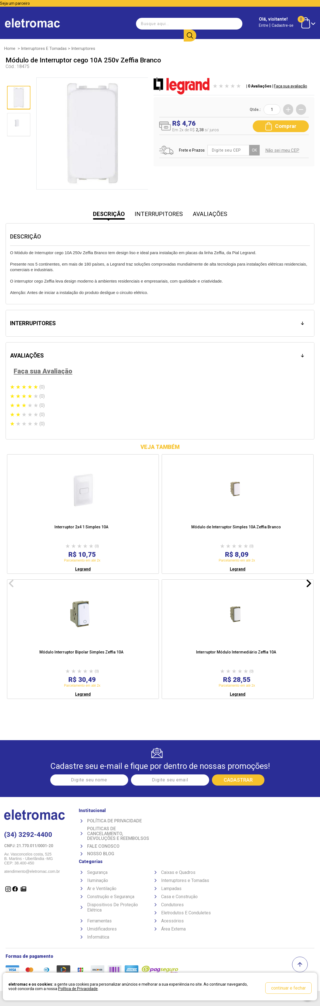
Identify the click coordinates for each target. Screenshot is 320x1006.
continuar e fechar (288, 988)
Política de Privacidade (114, 820)
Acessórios (172, 921)
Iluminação (97, 880)
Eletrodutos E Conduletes (186, 912)
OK (254, 150)
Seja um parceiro (15, 3)
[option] (83, 514)
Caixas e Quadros (178, 872)
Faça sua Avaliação (43, 371)
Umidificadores (102, 929)
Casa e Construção (179, 896)
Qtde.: (255, 109)
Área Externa (173, 929)
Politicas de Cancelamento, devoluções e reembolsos (118, 833)
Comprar (280, 126)
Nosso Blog (100, 853)
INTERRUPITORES (159, 214)
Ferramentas (99, 921)
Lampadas (171, 888)
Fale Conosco (103, 846)
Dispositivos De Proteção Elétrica (112, 907)
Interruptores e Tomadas (44, 48)
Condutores (172, 904)
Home (9, 48)
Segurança (97, 872)
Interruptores (83, 48)
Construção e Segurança (110, 896)
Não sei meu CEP (282, 150)
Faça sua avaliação (290, 86)
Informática (98, 937)
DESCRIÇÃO (109, 214)
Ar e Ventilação (101, 888)
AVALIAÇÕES (210, 214)
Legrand (83, 569)
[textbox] (165, 23)
